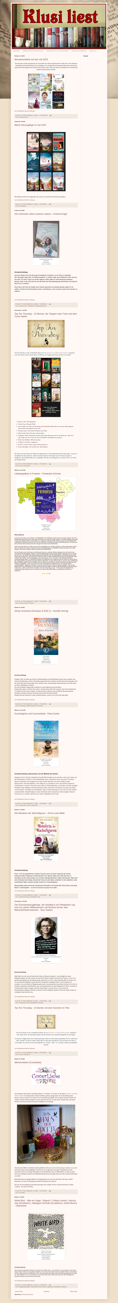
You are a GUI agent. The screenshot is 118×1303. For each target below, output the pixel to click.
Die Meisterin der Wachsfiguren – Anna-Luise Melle (40, 813)
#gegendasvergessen (24, 1286)
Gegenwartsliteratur (41, 306)
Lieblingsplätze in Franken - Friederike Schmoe (38, 473)
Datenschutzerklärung (79, 51)
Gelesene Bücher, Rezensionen (33, 51)
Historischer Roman (24, 897)
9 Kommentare (43, 464)
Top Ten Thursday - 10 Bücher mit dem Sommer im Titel (42, 1008)
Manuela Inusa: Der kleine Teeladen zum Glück (32, 430)
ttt (29, 465)
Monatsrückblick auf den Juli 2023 (31, 59)
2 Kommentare (43, 204)
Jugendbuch (50, 1286)
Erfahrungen (22, 705)
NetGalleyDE (33, 897)
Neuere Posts (19, 1291)
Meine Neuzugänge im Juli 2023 (30, 125)
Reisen (26, 603)
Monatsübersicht (23, 117)
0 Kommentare (43, 304)
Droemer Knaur (23, 306)
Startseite (16, 51)
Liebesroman (34, 805)
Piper (39, 897)
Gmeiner (21, 603)
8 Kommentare (43, 1052)
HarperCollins (22, 805)
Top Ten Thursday (23, 465)
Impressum (92, 51)
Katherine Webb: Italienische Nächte (29, 435)
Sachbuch (31, 603)
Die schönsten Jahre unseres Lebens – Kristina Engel (41, 214)
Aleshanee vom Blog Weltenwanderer (57, 353)
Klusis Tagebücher (28, 115)
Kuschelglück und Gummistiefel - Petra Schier (37, 713)
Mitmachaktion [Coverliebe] (28, 1062)
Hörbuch (44, 1286)
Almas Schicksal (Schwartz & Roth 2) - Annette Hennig (41, 611)
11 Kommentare (43, 115)
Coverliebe (22, 1192)
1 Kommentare (43, 803)
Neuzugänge (22, 206)
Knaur (27, 1002)
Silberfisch (64, 1286)
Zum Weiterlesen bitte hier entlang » (25, 111)
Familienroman (31, 306)
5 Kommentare (43, 1190)
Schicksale (40, 705)
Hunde (28, 805)
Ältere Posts (73, 1291)
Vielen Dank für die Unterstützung (57, 51)
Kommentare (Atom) (27, 1294)
